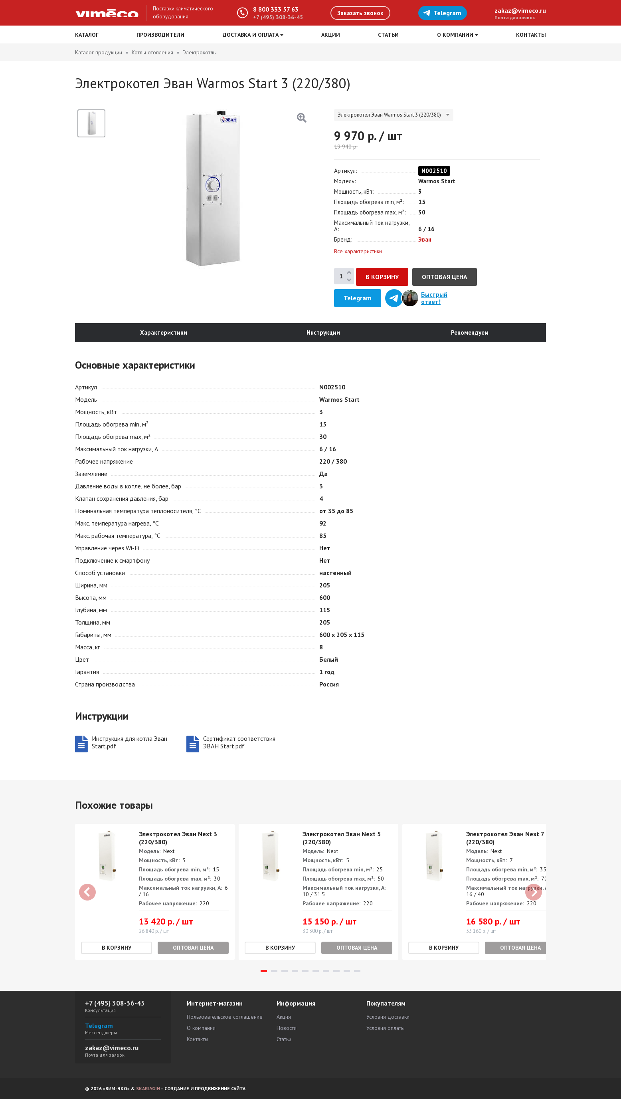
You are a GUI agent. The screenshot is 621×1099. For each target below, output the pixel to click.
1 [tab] (264, 972)
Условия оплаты (385, 1028)
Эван (424, 239)
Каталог (87, 34)
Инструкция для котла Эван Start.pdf (129, 743)
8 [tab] (336, 972)
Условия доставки (387, 1016)
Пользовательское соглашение (225, 1016)
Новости (287, 1028)
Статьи (388, 34)
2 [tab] (274, 972)
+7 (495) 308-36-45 (278, 17)
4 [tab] (295, 972)
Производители (160, 34)
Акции (330, 34)
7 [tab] (326, 972)
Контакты (531, 34)
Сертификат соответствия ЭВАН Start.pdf (239, 743)
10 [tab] (357, 972)
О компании (201, 1028)
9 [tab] (347, 972)
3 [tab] (284, 972)
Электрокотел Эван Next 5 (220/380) (342, 839)
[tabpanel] (155, 893)
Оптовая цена (444, 277)
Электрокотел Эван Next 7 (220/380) (505, 839)
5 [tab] (305, 972)
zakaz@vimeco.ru (520, 10)
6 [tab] (315, 972)
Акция (284, 1016)
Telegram (442, 13)
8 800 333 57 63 (276, 9)
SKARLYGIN (148, 1088)
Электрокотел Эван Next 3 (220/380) (178, 839)
